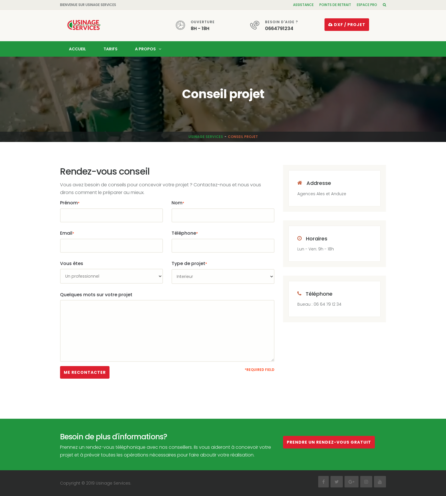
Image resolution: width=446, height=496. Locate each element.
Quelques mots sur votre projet (96, 294)
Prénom (69, 202)
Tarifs (110, 49)
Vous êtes (71, 263)
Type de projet (189, 263)
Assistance (303, 4)
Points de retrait (335, 4)
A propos (145, 49)
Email (67, 233)
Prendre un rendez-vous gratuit (329, 442)
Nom (178, 202)
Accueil (77, 49)
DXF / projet (346, 24)
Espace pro (367, 4)
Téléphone (185, 233)
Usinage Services (205, 136)
